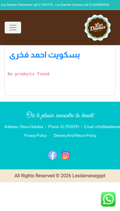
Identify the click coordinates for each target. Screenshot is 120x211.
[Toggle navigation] (13, 27)
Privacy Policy (35, 135)
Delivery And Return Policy (75, 135)
